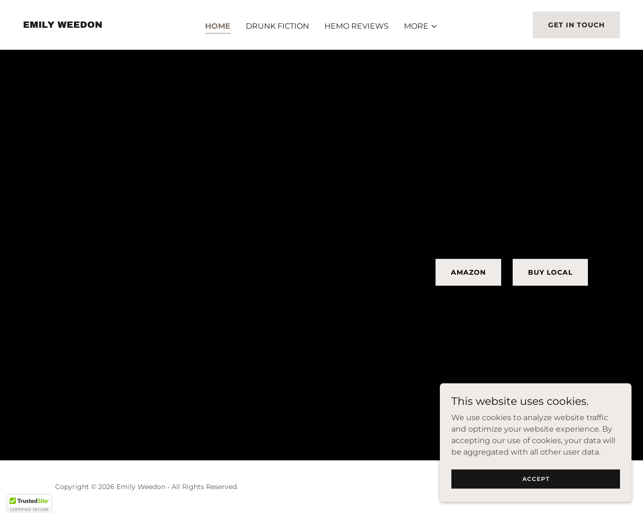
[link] (63, 25)
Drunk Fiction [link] (277, 26)
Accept (536, 478)
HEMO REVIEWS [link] (356, 26)
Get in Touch (576, 25)
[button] (421, 26)
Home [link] (217, 26)
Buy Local (550, 272)
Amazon (468, 272)
